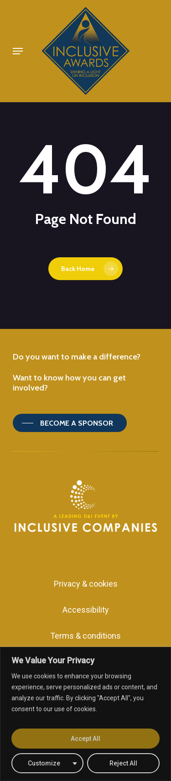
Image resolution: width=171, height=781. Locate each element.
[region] (85, 714)
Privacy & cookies (86, 583)
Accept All (85, 738)
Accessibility (85, 609)
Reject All (123, 763)
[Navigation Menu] (18, 51)
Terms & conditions (85, 635)
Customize (44, 763)
